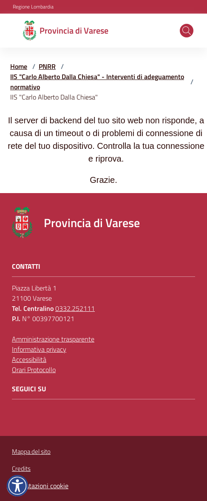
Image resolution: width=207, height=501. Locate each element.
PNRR (47, 66)
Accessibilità (29, 359)
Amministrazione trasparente (53, 339)
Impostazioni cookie (40, 486)
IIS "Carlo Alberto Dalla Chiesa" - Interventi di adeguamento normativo (97, 81)
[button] (186, 30)
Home (18, 66)
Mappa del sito (31, 451)
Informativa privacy (39, 349)
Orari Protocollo (34, 369)
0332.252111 (75, 308)
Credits (21, 468)
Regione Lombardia (33, 7)
